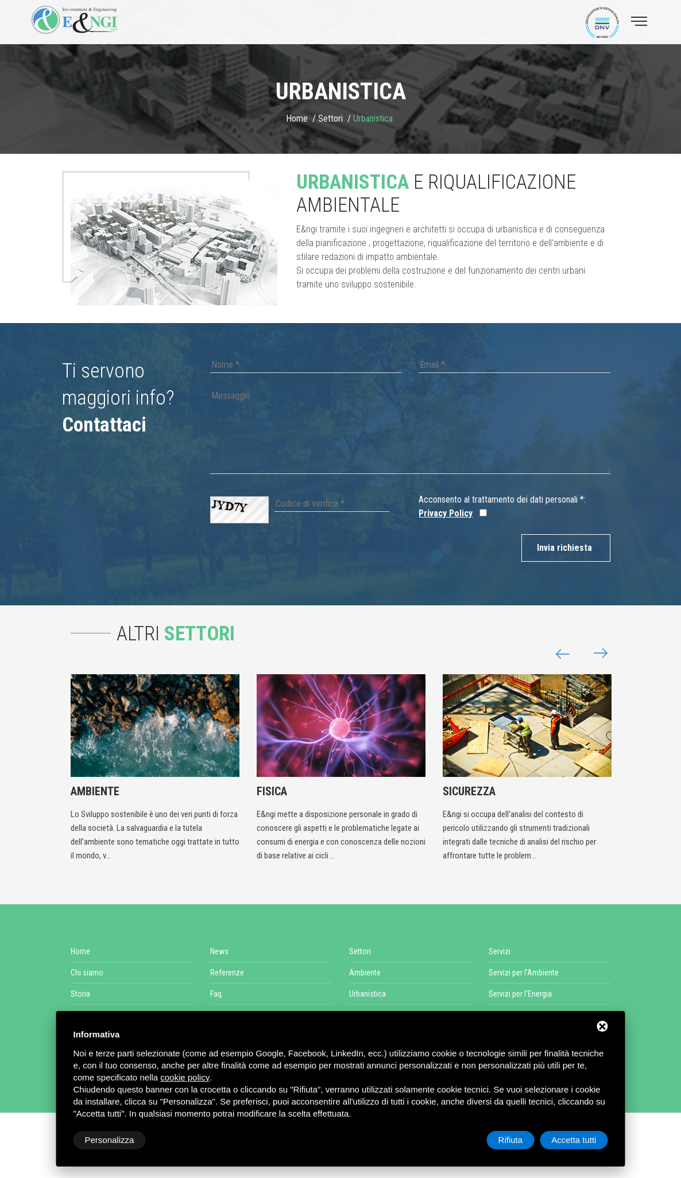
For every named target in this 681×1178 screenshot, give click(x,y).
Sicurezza (469, 791)
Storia (80, 993)
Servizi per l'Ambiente (524, 972)
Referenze (227, 972)
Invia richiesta (564, 547)
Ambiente (95, 791)
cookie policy (185, 1077)
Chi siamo (87, 972)
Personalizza (109, 1140)
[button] (596, 654)
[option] (174, 243)
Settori (330, 118)
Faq (216, 993)
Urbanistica (367, 993)
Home (297, 118)
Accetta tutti (573, 1140)
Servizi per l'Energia (520, 993)
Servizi (499, 951)
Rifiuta (510, 1140)
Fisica (272, 791)
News (219, 951)
